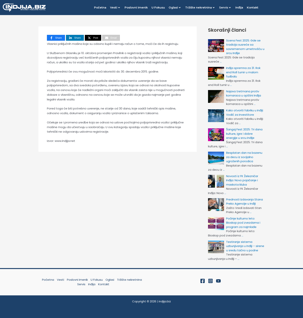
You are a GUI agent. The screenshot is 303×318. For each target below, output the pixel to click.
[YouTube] (218, 280)
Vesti (115, 7)
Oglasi (175, 7)
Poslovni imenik (136, 7)
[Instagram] (210, 280)
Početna (100, 7)
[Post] (93, 38)
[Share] (56, 38)
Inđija (239, 7)
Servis (225, 7)
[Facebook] (202, 280)
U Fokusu (158, 7)
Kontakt (252, 7)
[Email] (111, 38)
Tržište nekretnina (199, 7)
